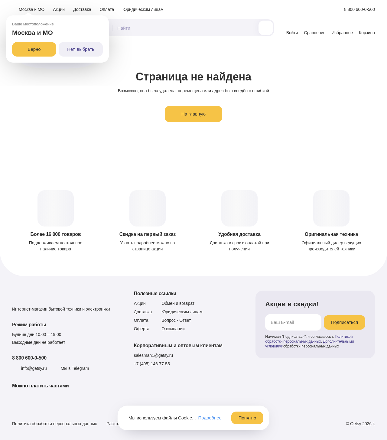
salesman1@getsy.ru (153, 355)
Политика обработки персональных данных (54, 423)
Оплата (107, 9)
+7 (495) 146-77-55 (152, 363)
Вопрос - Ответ (176, 320)
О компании (173, 328)
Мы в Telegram (75, 368)
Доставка (82, 9)
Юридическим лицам (143, 9)
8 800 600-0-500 (29, 357)
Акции (59, 9)
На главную (193, 113)
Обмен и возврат (177, 303)
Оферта (141, 328)
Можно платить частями (40, 385)
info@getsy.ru (34, 368)
